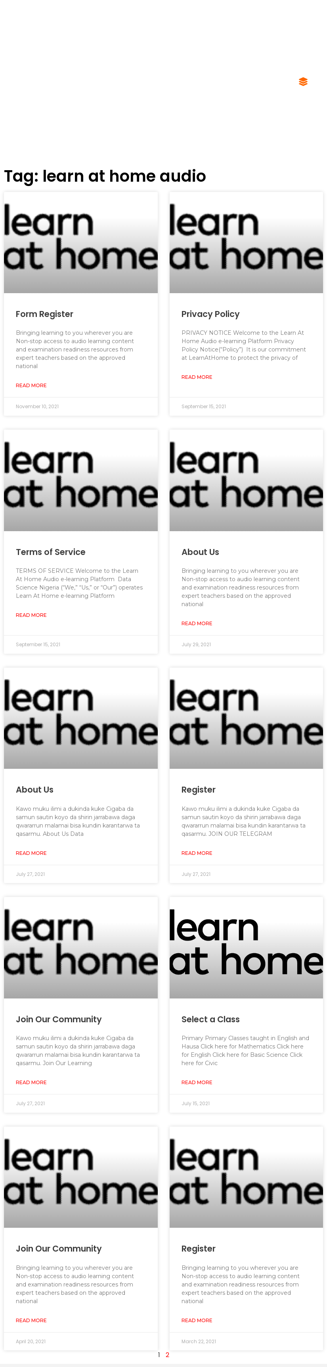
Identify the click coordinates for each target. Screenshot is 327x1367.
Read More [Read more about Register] (197, 853)
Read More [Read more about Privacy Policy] (197, 377)
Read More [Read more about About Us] (197, 623)
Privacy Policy (211, 314)
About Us (200, 552)
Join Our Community (59, 1019)
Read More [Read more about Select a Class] (197, 1082)
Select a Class (211, 1019)
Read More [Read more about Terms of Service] (31, 615)
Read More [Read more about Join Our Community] (31, 1082)
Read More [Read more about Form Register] (31, 385)
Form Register (44, 314)
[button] (303, 82)
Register (199, 789)
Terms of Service (51, 552)
